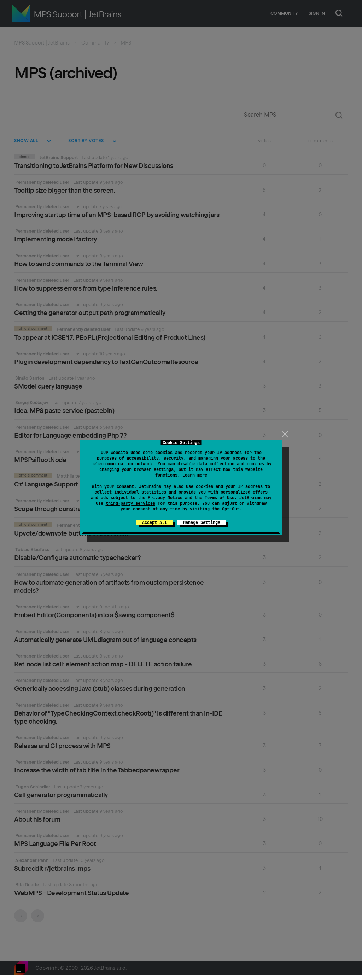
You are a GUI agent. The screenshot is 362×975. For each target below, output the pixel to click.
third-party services (130, 503)
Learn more (194, 475)
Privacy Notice (165, 498)
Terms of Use (219, 498)
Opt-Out (230, 509)
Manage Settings (201, 522)
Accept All (154, 522)
